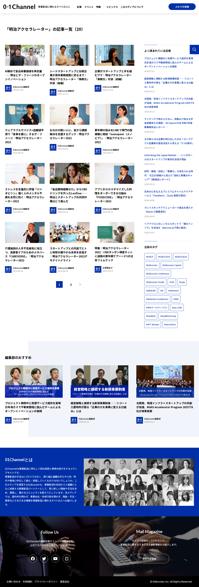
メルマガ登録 (182, 6)
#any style (177, 307)
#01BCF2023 (164, 256)
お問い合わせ (14, 581)
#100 (171, 282)
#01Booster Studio (155, 282)
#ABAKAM (150, 290)
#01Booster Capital (172, 265)
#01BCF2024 (181, 256)
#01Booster (152, 265)
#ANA (176, 299)
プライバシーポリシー (46, 581)
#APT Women (152, 324)
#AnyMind (150, 316)
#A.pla (182, 282)
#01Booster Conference (157, 273)
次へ (80, 284)
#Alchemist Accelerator (157, 299)
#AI (161, 290)
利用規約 (27, 581)
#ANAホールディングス (156, 307)
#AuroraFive (170, 324)
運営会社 (64, 581)
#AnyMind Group (168, 316)
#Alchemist (173, 290)
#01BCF (149, 256)
